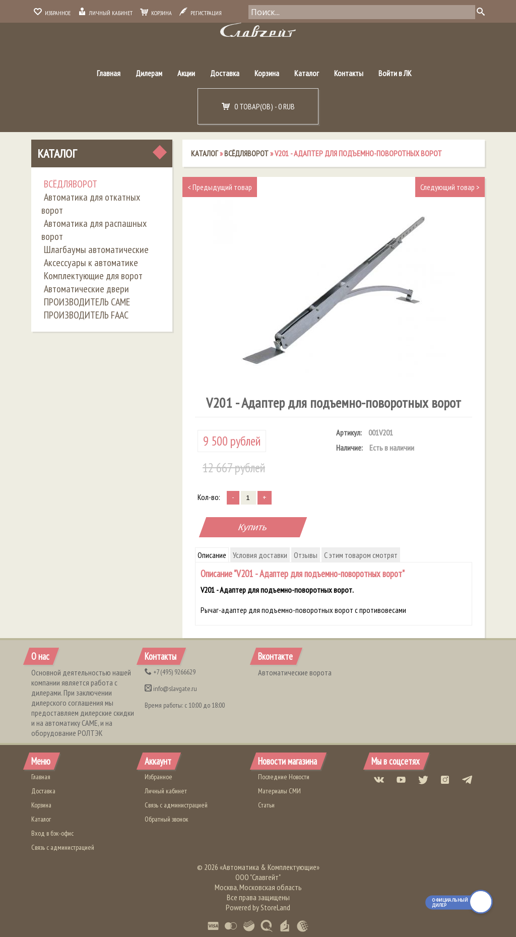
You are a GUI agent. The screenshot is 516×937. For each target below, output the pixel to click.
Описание (212, 555)
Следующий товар (450, 187)
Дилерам (149, 73)
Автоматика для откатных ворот (90, 204)
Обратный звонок (166, 819)
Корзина (156, 13)
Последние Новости (283, 776)
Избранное (52, 13)
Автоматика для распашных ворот (94, 230)
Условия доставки (260, 555)
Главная (108, 73)
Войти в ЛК (395, 73)
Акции (186, 73)
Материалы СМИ (279, 790)
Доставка (224, 73)
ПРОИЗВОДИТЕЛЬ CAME (87, 301)
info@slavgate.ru (171, 688)
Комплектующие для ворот (93, 275)
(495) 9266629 (170, 671)
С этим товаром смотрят (361, 555)
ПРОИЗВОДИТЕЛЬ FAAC (86, 315)
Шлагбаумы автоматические (96, 249)
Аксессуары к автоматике (91, 262)
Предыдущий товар (219, 187)
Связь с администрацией (62, 847)
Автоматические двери (86, 288)
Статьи (266, 804)
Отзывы (305, 555)
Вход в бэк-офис (52, 833)
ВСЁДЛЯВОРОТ (70, 184)
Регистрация (200, 13)
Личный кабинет (105, 13)
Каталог (306, 73)
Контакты (348, 73)
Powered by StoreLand (258, 907)
